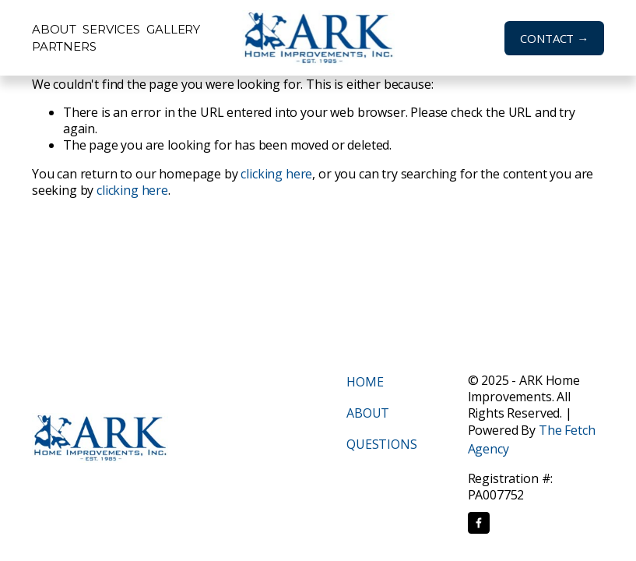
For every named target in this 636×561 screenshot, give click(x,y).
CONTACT (547, 38)
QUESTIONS (381, 444)
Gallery (173, 29)
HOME (364, 381)
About (54, 29)
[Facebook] (479, 523)
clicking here (276, 173)
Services (111, 29)
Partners (64, 46)
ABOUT (367, 413)
